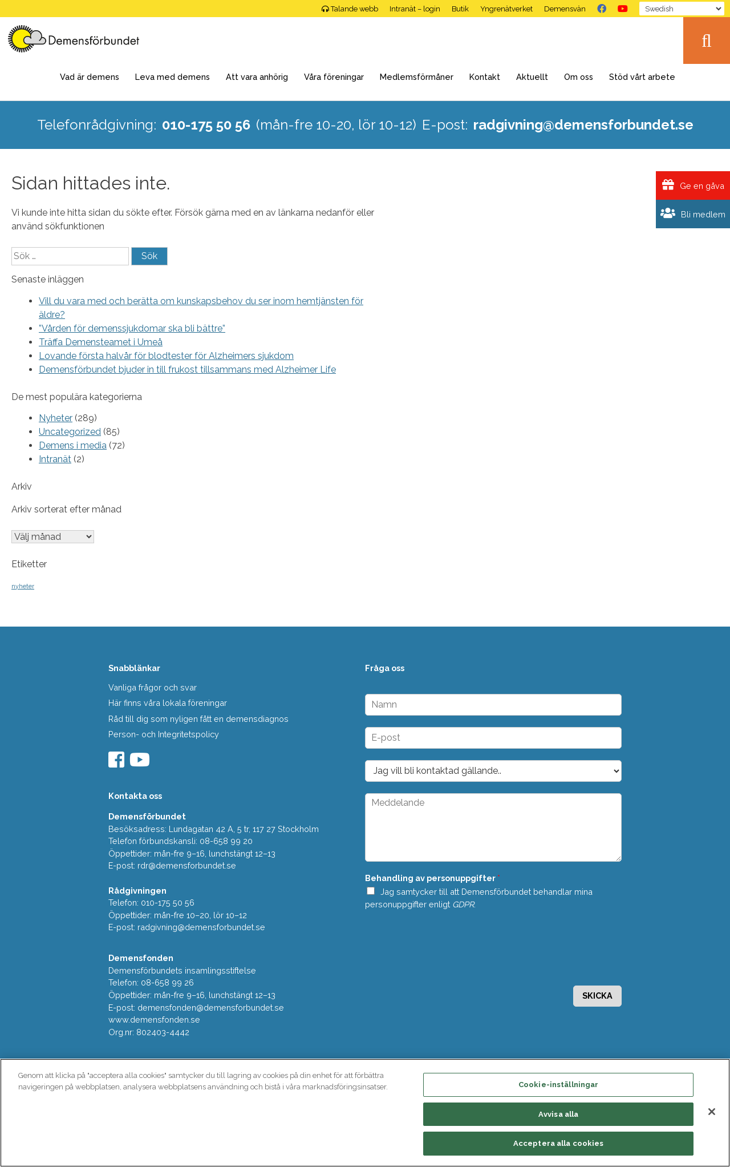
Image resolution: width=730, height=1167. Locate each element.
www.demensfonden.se (154, 1019)
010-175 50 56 (206, 124)
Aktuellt (532, 77)
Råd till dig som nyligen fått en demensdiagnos (198, 719)
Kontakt (484, 77)
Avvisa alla (558, 1114)
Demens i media (73, 445)
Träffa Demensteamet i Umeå (101, 342)
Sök (706, 40)
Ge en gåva (693, 185)
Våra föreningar (334, 77)
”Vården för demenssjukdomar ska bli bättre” (132, 328)
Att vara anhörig (257, 77)
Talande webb (350, 9)
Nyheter (55, 418)
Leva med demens (172, 77)
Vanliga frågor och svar (152, 687)
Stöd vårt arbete (642, 77)
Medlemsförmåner (416, 77)
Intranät (55, 459)
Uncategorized (70, 431)
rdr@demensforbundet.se (186, 865)
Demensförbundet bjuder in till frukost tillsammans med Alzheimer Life (187, 369)
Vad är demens (89, 77)
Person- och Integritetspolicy (163, 734)
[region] (365, 1113)
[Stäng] (711, 1111)
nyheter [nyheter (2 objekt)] (22, 586)
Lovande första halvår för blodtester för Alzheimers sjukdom (166, 355)
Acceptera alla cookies (558, 1143)
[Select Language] (681, 8)
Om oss (578, 77)
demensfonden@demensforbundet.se (210, 1007)
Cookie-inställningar (558, 1084)
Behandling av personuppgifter (432, 878)
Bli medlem (692, 214)
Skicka (597, 995)
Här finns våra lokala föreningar (167, 703)
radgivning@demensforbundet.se (583, 124)
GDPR (463, 904)
